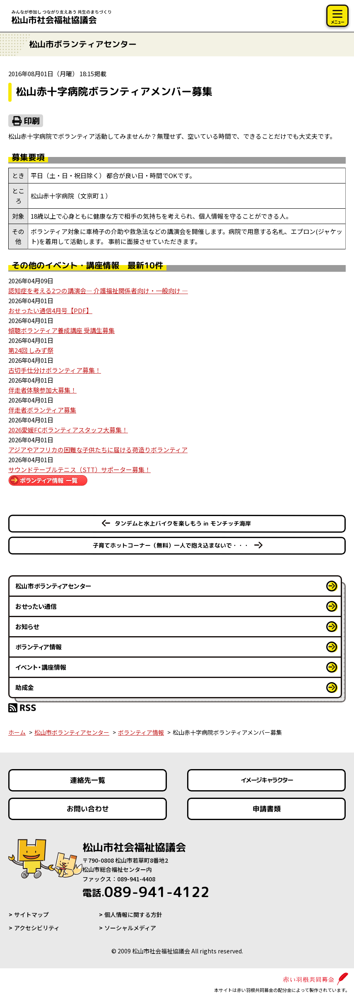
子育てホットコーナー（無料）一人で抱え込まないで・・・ (171, 545)
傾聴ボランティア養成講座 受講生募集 (61, 330)
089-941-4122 (146, 892)
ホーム (17, 732)
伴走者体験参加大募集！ (42, 390)
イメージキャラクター (266, 780)
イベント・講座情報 (40, 667)
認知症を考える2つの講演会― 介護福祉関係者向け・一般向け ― (98, 290)
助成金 (24, 687)
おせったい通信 (36, 606)
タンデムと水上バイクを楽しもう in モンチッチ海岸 (183, 523)
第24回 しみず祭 (30, 350)
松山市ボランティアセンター (53, 585)
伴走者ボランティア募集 (42, 409)
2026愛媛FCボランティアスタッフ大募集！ (68, 429)
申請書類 (266, 808)
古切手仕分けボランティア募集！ (54, 370)
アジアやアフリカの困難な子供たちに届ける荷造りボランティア (98, 449)
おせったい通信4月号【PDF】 (50, 310)
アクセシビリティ (37, 928)
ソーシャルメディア (130, 928)
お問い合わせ (88, 808)
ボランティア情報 (38, 646)
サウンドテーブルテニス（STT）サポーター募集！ (79, 469)
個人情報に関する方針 (133, 914)
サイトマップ (31, 914)
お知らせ (27, 626)
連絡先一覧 (87, 780)
